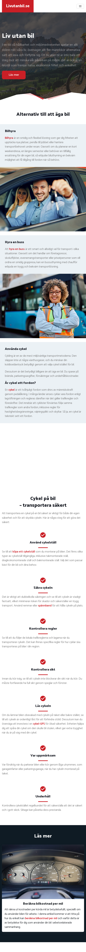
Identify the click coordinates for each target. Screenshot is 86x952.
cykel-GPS (39, 724)
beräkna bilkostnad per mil (41, 918)
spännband (45, 605)
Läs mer (14, 74)
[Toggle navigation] (80, 6)
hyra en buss (17, 249)
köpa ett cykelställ (23, 551)
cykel (11, 390)
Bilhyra (9, 138)
